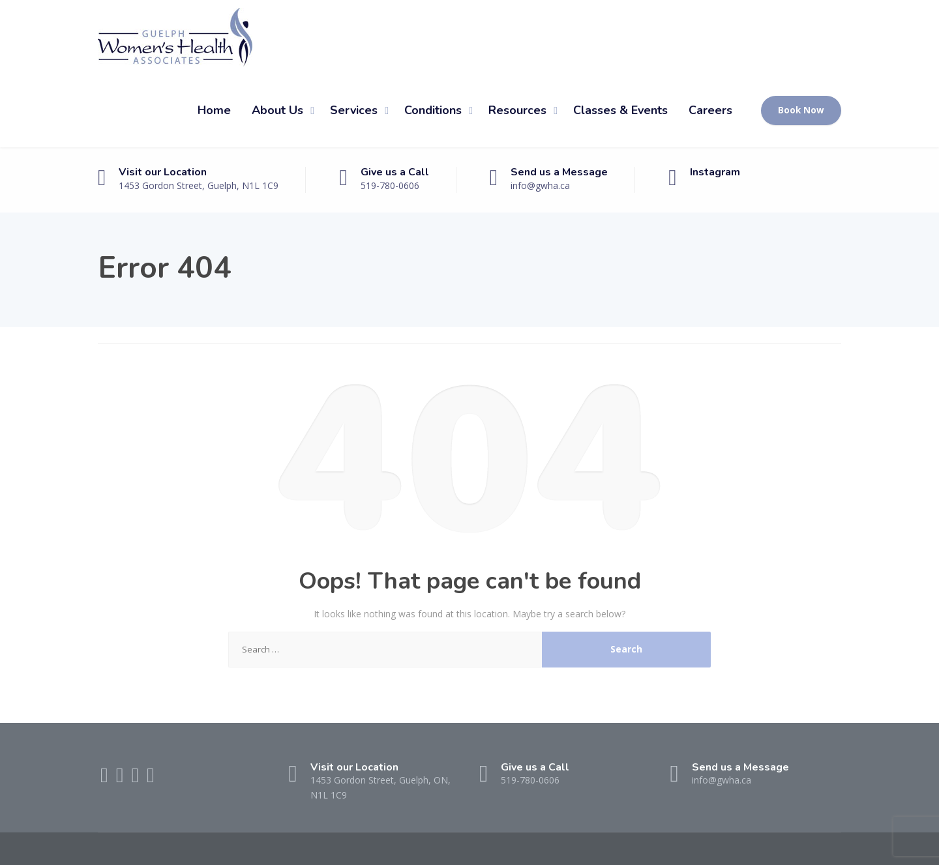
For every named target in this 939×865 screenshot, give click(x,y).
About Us (277, 110)
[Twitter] (121, 778)
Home (214, 110)
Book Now (801, 110)
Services (354, 110)
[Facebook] (105, 778)
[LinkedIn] (136, 778)
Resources (517, 110)
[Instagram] (151, 778)
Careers (710, 110)
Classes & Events (620, 110)
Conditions (433, 110)
